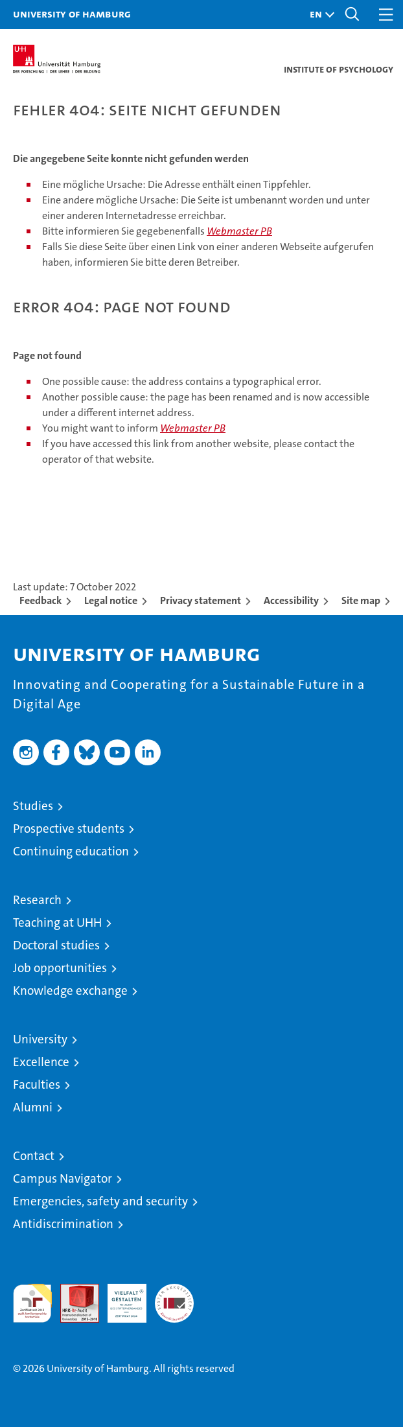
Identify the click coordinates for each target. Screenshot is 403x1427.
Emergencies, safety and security (100, 1201)
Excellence (41, 1062)
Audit (72, 1290)
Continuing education (71, 851)
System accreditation (174, 1297)
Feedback (40, 600)
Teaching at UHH (57, 922)
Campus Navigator (62, 1178)
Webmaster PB (239, 231)
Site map (360, 600)
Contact (33, 1156)
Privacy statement (200, 600)
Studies (33, 806)
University (40, 1039)
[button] (319, 14)
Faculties (36, 1084)
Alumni (32, 1107)
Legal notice (110, 600)
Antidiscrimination (63, 1224)
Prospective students (68, 828)
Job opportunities (60, 968)
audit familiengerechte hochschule (32, 1303)
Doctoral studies (56, 945)
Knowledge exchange (70, 990)
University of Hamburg (72, 13)
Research (37, 900)
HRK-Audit (120, 1297)
